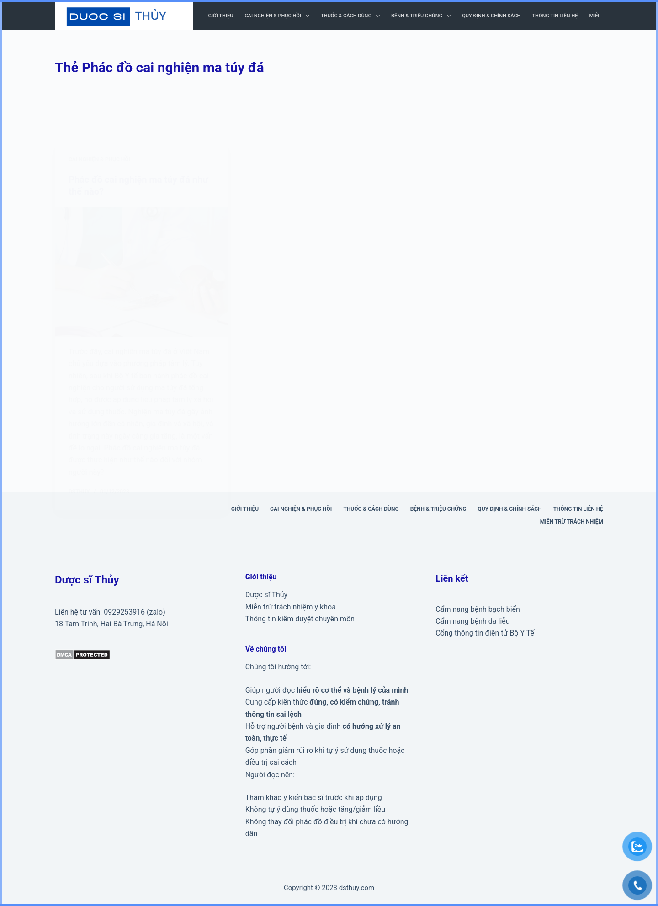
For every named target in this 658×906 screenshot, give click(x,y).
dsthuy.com (356, 888)
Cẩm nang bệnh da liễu (472, 621)
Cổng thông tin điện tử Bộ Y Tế (484, 633)
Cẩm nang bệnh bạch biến (477, 609)
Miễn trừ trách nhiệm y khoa (290, 607)
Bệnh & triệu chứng (422, 16)
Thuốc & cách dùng (352, 16)
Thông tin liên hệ (555, 16)
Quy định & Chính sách (491, 16)
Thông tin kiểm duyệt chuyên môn (300, 619)
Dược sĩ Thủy (266, 594)
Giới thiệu (220, 16)
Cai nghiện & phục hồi (278, 16)
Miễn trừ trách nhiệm (571, 522)
